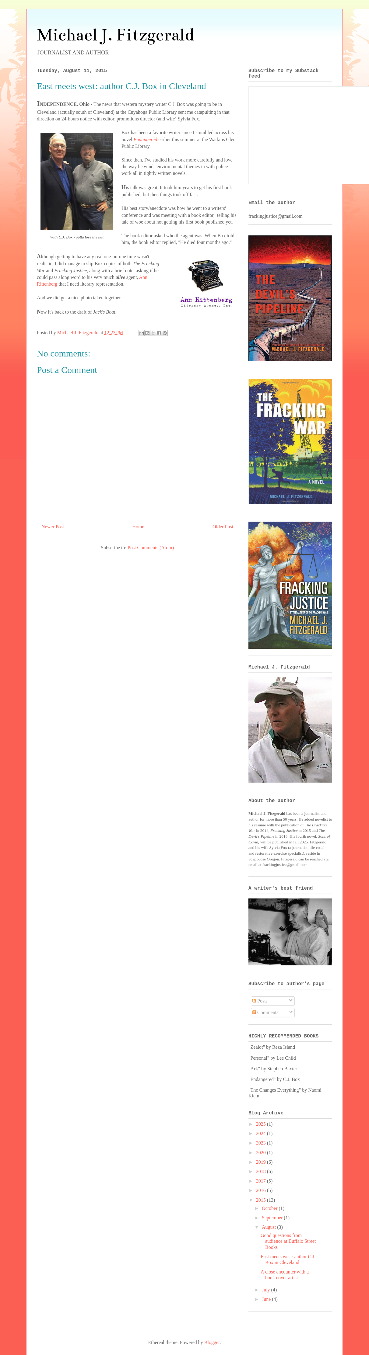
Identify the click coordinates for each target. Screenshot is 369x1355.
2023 (261, 1142)
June (267, 1299)
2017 (261, 1180)
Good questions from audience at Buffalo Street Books (288, 1241)
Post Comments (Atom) (151, 547)
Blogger (212, 1342)
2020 (261, 1152)
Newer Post (52, 526)
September (273, 1217)
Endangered (145, 139)
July (266, 1289)
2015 (261, 1200)
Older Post (223, 526)
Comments (265, 1012)
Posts (260, 1000)
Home (138, 526)
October (270, 1208)
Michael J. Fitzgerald (115, 35)
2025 (261, 1124)
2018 (261, 1171)
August (269, 1227)
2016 (261, 1190)
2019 (261, 1162)
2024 (261, 1133)
